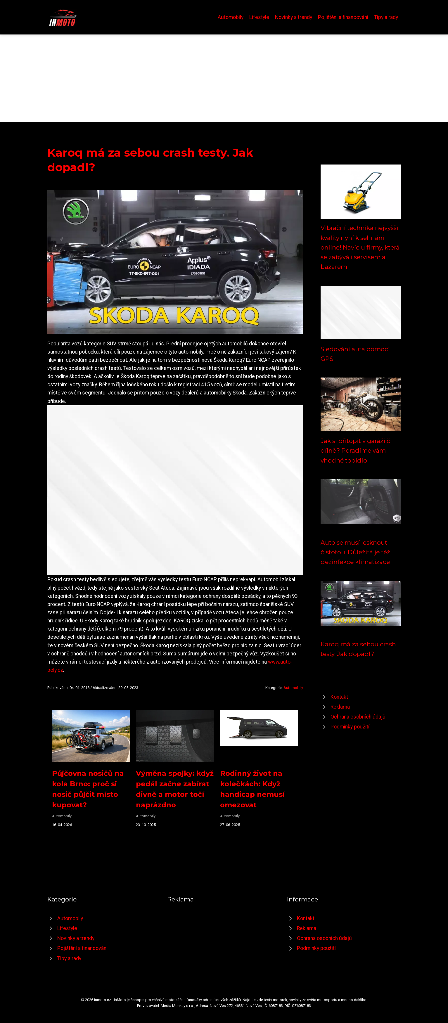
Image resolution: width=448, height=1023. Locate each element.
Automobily (230, 17)
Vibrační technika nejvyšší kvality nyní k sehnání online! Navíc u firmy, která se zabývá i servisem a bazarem (360, 247)
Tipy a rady (386, 17)
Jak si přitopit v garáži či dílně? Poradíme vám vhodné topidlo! (356, 450)
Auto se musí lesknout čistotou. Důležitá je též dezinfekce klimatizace (355, 552)
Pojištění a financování (343, 17)
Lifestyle (259, 17)
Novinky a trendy (293, 17)
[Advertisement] (224, 78)
